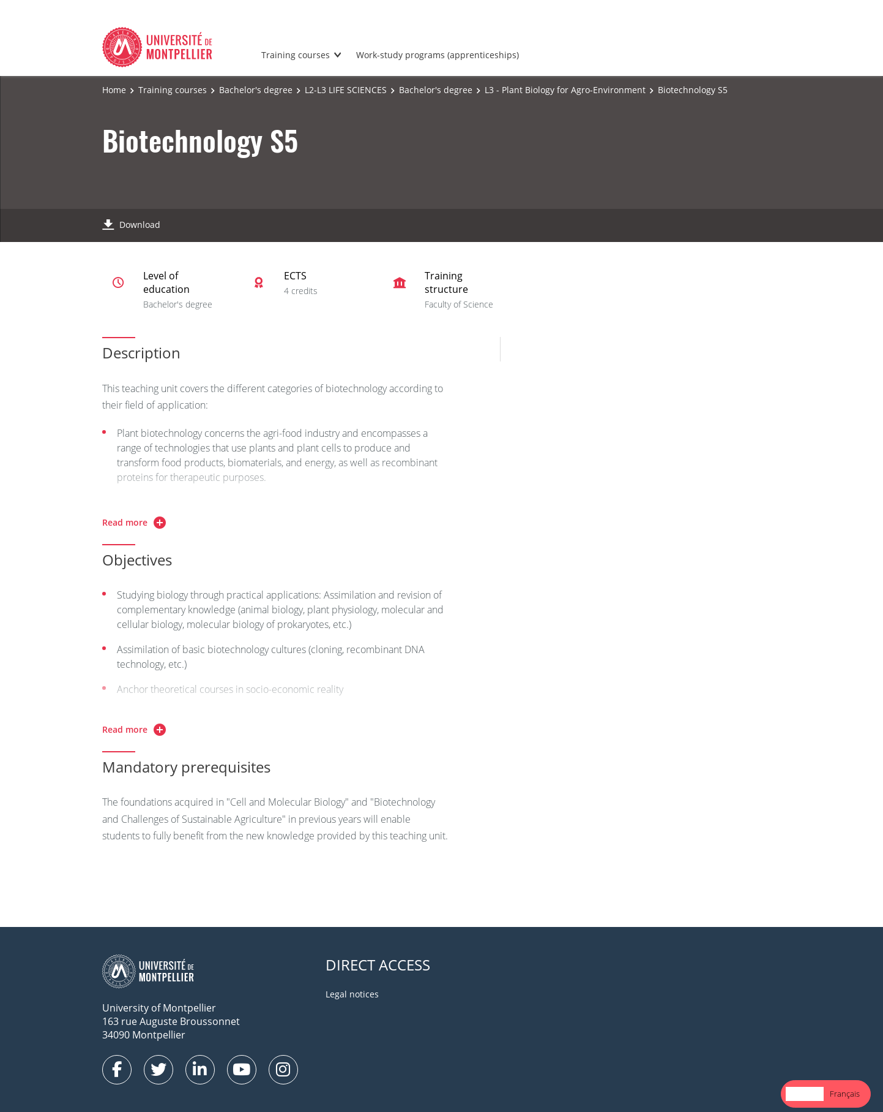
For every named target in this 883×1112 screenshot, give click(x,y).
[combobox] (805, 1094)
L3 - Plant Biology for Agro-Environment (565, 90)
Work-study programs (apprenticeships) (437, 55)
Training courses (295, 55)
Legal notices (352, 994)
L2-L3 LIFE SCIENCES (346, 90)
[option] (845, 1094)
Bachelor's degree (255, 90)
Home (114, 90)
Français (845, 1093)
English (805, 1093)
